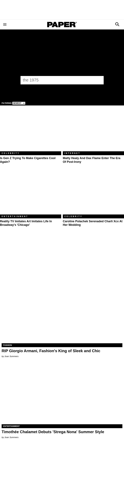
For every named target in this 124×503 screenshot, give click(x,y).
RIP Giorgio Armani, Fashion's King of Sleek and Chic (51, 351)
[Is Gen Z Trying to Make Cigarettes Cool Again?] (30, 130)
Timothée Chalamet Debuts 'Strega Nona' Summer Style (53, 432)
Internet (72, 153)
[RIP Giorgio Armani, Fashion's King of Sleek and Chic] (62, 313)
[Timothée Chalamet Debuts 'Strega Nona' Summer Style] (62, 394)
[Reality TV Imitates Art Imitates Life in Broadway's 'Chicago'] (30, 193)
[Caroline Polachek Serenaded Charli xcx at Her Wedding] (93, 193)
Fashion (7, 345)
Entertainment (15, 216)
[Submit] (99, 80)
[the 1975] (59, 80)
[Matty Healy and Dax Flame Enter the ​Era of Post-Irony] (93, 130)
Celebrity (11, 153)
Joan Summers (11, 356)
